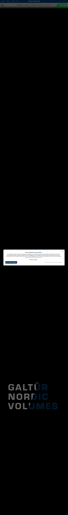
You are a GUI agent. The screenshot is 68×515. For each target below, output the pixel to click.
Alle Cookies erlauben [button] (11, 262)
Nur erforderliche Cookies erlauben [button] (53, 262)
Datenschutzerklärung (33, 257)
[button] (33, 259)
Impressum (40, 257)
